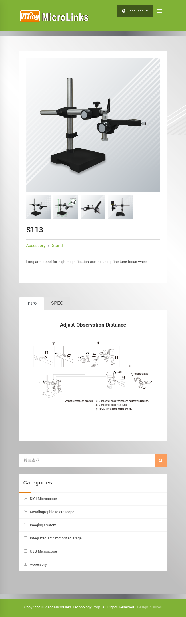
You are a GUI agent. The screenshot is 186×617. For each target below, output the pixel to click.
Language (133, 11)
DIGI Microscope (43, 498)
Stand (57, 246)
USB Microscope (43, 551)
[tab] (31, 303)
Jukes (157, 607)
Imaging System (43, 525)
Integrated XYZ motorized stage (56, 538)
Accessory (36, 246)
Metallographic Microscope (52, 512)
